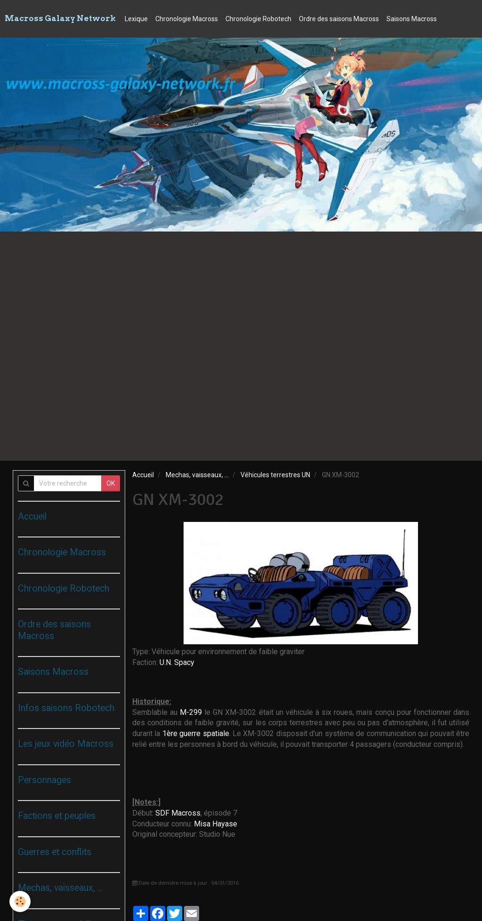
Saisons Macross (411, 19)
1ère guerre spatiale (195, 733)
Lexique (136, 19)
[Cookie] (20, 901)
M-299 (191, 712)
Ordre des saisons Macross (339, 19)
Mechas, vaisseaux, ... (197, 475)
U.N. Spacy (177, 662)
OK (110, 483)
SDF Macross (178, 813)
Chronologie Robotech (258, 19)
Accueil (143, 475)
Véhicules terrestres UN (275, 475)
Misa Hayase (215, 823)
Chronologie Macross (186, 19)
